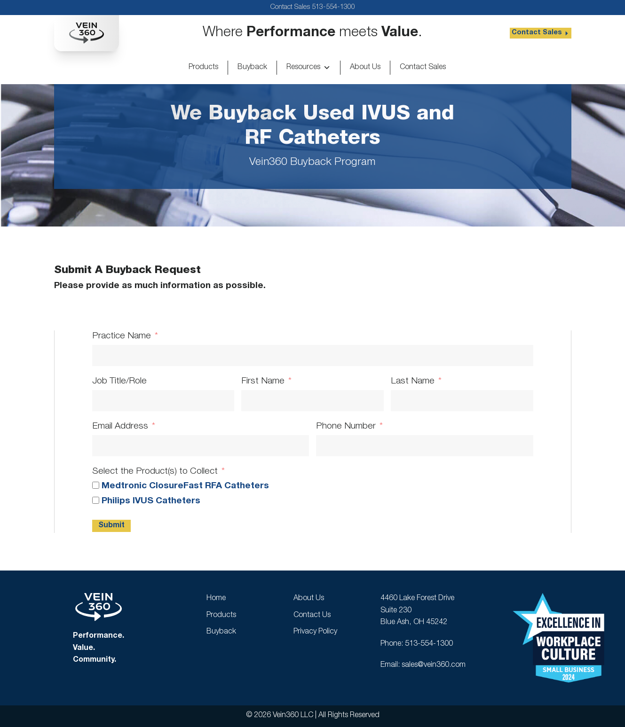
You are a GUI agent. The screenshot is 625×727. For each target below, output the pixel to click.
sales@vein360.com (434, 665)
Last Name (413, 381)
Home (216, 598)
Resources (308, 68)
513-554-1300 (333, 7)
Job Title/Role (119, 381)
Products (203, 67)
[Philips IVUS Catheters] (95, 500)
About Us (365, 67)
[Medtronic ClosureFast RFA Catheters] (95, 485)
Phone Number (346, 426)
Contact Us (312, 615)
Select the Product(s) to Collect (155, 471)
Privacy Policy (315, 632)
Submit (111, 526)
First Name (263, 381)
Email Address (120, 426)
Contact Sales (423, 67)
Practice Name (121, 336)
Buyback (252, 67)
